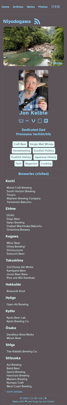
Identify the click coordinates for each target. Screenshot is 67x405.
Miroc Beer (13, 243)
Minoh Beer (14, 338)
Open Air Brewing (17, 304)
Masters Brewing (17, 379)
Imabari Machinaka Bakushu (24, 226)
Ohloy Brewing (16, 246)
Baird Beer (13, 368)
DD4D (10, 215)
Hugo (36, 401)
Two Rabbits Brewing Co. (22, 351)
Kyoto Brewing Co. (18, 321)
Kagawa (12, 236)
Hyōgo (11, 298)
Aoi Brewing (14, 365)
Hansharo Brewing (18, 375)
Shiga (10, 345)
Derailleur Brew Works (20, 334)
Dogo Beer (13, 219)
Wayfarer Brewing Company (24, 198)
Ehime (11, 209)
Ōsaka (11, 328)
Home (5, 7)
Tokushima (14, 260)
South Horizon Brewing (21, 191)
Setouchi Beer (15, 254)
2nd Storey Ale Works (20, 267)
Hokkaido (13, 284)
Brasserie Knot (16, 291)
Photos (43, 7)
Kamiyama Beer (16, 270)
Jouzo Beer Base (17, 274)
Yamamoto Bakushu (19, 202)
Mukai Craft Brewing (19, 187)
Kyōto (10, 311)
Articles (18, 7)
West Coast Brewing (19, 386)
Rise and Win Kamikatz (21, 278)
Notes (31, 7)
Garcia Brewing (16, 372)
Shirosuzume (15, 250)
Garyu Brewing (15, 222)
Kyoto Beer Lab (16, 318)
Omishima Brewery (18, 230)
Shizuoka (13, 358)
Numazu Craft (15, 383)
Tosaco (11, 195)
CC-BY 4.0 (36, 398)
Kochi (10, 181)
